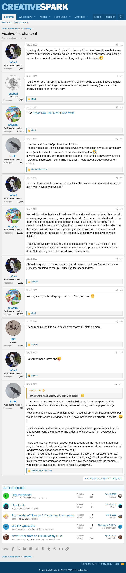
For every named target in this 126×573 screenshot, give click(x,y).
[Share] (117, 45)
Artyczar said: (35, 390)
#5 (121, 178)
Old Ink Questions (23, 525)
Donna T (112, 517)
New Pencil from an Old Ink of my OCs (37, 536)
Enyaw (15, 508)
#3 (121, 107)
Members (79, 16)
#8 (121, 290)
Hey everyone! (21, 495)
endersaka (16, 539)
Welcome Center (40, 498)
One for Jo (18, 505)
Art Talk (34, 519)
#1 (121, 45)
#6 (121, 209)
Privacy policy (105, 564)
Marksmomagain (19, 529)
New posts (7, 22)
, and (41, 471)
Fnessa (15, 498)
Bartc (14, 519)
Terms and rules (89, 564)
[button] (34, 17)
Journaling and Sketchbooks (47, 539)
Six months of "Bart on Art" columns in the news (43, 515)
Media (43, 16)
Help (117, 564)
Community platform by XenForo (63, 570)
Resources (60, 16)
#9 (121, 321)
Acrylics (35, 508)
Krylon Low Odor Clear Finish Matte (53, 113)
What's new (25, 16)
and (39, 169)
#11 (121, 384)
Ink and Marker (47, 529)
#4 (121, 139)
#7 (121, 259)
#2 (121, 76)
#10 (121, 353)
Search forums (21, 22)
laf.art (7, 38)
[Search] (121, 17)
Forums (9, 16)
